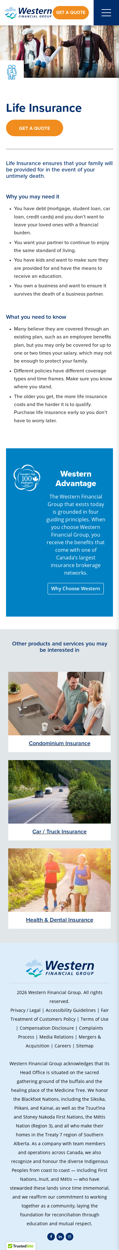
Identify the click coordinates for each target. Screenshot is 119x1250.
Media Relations (56, 1037)
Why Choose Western (75, 588)
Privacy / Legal (25, 1010)
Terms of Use (95, 1019)
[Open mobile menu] (106, 13)
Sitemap (85, 1046)
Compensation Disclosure (47, 1028)
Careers (63, 1046)
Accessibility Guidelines (71, 1010)
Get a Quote (70, 12)
